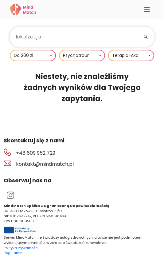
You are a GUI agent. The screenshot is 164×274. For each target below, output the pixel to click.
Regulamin (13, 252)
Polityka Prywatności (21, 247)
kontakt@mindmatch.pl (45, 164)
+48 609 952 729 (35, 153)
